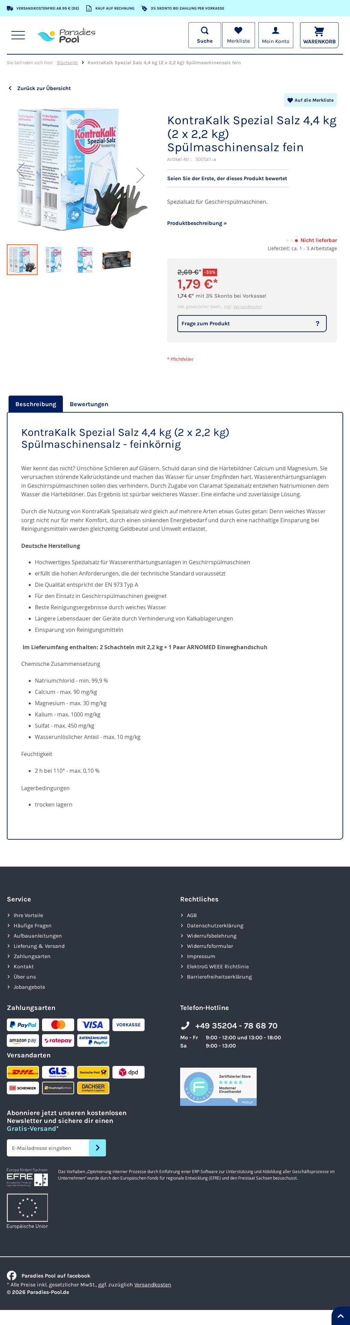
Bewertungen (89, 404)
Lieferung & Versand (39, 946)
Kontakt (24, 966)
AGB (192, 915)
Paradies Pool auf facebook (48, 1276)
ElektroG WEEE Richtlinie (218, 966)
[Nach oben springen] (341, 1316)
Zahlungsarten (32, 956)
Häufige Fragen (33, 925)
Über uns (25, 976)
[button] (20, 170)
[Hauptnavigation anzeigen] (18, 35)
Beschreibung (35, 404)
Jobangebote (29, 987)
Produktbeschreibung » (197, 223)
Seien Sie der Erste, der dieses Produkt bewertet (227, 178)
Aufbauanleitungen (38, 935)
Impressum (201, 956)
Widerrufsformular (210, 946)
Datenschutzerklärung (215, 925)
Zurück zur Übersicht (44, 88)
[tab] (35, 404)
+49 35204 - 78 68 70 (237, 1025)
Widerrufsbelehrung (212, 935)
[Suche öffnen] (203, 35)
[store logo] (66, 35)
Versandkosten (247, 306)
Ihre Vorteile (28, 915)
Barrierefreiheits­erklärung (219, 976)
